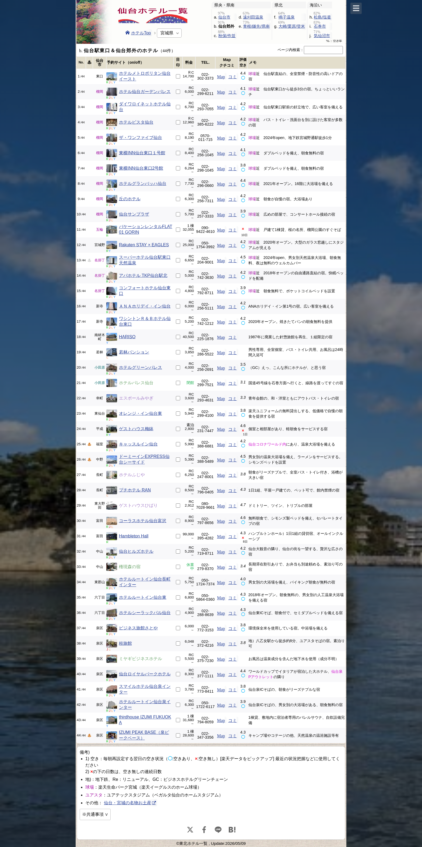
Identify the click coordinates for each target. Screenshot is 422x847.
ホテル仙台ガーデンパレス (145, 91)
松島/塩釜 (322, 17)
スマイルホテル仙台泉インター (145, 689)
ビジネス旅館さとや (138, 628)
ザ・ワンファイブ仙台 (140, 137)
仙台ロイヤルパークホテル (145, 674)
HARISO (127, 336)
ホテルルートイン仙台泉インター (145, 704)
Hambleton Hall (133, 536)
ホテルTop (138, 32)
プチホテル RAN (135, 490)
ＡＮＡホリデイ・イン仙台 (145, 306)
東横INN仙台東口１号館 (142, 153)
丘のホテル (129, 199)
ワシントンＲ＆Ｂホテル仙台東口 (145, 321)
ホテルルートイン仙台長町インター (145, 582)
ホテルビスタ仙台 (136, 122)
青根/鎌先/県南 (256, 26)
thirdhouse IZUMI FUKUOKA (145, 720)
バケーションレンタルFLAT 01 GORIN (145, 229)
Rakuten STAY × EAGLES (144, 245)
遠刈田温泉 (253, 17)
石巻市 (320, 26)
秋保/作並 (226, 35)
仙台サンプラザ (134, 214)
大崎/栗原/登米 (292, 26)
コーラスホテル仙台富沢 (142, 520)
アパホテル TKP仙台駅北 (143, 275)
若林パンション (134, 352)
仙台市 (224, 17)
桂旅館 (125, 643)
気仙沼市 (322, 35)
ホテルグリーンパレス (140, 367)
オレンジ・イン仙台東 (140, 413)
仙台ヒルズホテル (136, 551)
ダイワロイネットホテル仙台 (145, 107)
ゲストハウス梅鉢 (136, 428)
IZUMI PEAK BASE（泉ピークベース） (144, 735)
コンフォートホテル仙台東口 (145, 291)
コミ (232, 76)
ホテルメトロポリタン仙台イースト (145, 76)
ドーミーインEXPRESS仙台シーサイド (144, 459)
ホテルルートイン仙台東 (142, 597)
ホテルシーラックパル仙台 (145, 612)
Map (221, 76)
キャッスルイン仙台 (138, 444)
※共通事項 (93, 814)
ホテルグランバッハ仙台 (142, 183)
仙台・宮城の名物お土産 (127, 802)
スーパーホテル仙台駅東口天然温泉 (145, 260)
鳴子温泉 (287, 17)
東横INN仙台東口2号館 (141, 168)
